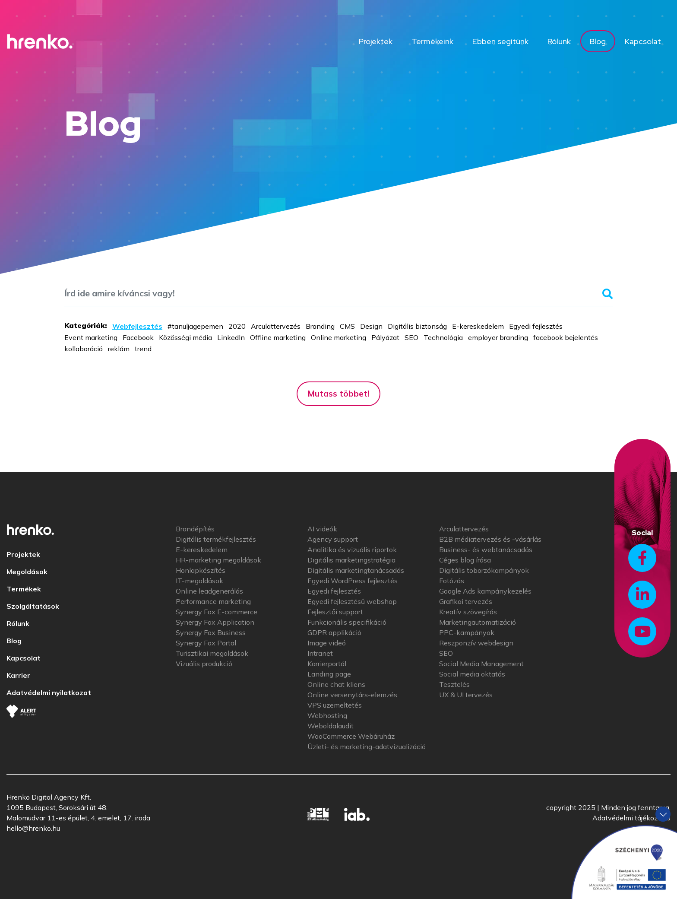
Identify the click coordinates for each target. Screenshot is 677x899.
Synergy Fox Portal (206, 643)
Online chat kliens (336, 684)
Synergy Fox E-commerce (216, 611)
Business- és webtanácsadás (485, 549)
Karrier (18, 675)
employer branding (498, 337)
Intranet (320, 653)
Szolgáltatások (32, 606)
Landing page (329, 674)
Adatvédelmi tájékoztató (631, 817)
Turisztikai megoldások (212, 653)
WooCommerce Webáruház (351, 736)
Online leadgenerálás (209, 591)
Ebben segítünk (500, 41)
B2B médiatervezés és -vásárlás (490, 539)
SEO (411, 337)
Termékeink (432, 41)
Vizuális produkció (204, 663)
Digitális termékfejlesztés (216, 539)
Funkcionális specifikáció (346, 622)
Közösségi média (185, 337)
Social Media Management (481, 663)
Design (371, 326)
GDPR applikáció (334, 632)
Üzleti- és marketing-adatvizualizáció (366, 746)
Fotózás (451, 580)
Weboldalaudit (330, 725)
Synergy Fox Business (211, 632)
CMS (347, 326)
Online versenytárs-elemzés (352, 694)
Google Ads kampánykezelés (485, 591)
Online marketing (338, 337)
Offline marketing (278, 337)
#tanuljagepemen (195, 326)
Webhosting (327, 715)
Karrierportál (326, 663)
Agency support (332, 539)
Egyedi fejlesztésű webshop (352, 601)
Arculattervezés (276, 326)
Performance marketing (213, 601)
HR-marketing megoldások (218, 560)
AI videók (322, 528)
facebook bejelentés (565, 337)
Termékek (23, 589)
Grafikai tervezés (465, 601)
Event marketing (90, 337)
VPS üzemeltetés (334, 705)
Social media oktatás (472, 674)
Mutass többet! (338, 393)
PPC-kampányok (466, 632)
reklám (119, 348)
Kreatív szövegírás (468, 611)
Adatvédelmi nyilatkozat (48, 692)
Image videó (326, 643)
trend (143, 348)
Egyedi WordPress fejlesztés (352, 580)
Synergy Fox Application (215, 622)
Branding (320, 326)
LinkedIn (231, 337)
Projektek (375, 41)
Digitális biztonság (417, 326)
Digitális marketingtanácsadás (355, 570)
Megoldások (26, 571)
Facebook (138, 337)
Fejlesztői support (335, 611)
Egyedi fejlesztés (536, 326)
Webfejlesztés (137, 326)
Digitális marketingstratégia (351, 560)
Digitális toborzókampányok (484, 570)
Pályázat (385, 337)
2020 (237, 326)
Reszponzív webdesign (476, 643)
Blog (598, 41)
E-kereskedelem (478, 326)
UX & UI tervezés (466, 694)
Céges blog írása (465, 560)
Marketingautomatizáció (477, 622)
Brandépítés (195, 528)
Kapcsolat (643, 41)
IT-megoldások (199, 580)
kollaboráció (83, 348)
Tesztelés (454, 684)
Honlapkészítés (200, 570)
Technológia (443, 337)
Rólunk (559, 41)
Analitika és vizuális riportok (352, 549)
